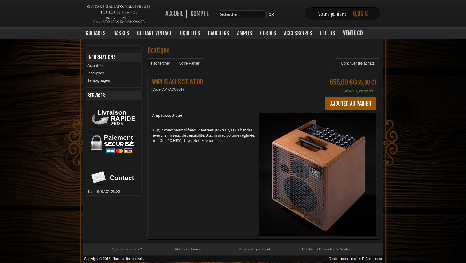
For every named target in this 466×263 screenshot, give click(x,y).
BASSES (121, 33)
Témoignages (98, 80)
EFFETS (327, 33)
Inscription (95, 73)
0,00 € (360, 14)
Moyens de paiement (254, 249)
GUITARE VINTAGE (154, 33)
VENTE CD (353, 33)
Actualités (95, 66)
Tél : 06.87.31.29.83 (103, 192)
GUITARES (96, 33)
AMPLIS (244, 33)
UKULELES (190, 33)
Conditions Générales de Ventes (326, 249)
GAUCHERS (218, 33)
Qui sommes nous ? (127, 249)
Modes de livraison (189, 249)
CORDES (268, 33)
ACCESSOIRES (298, 33)
